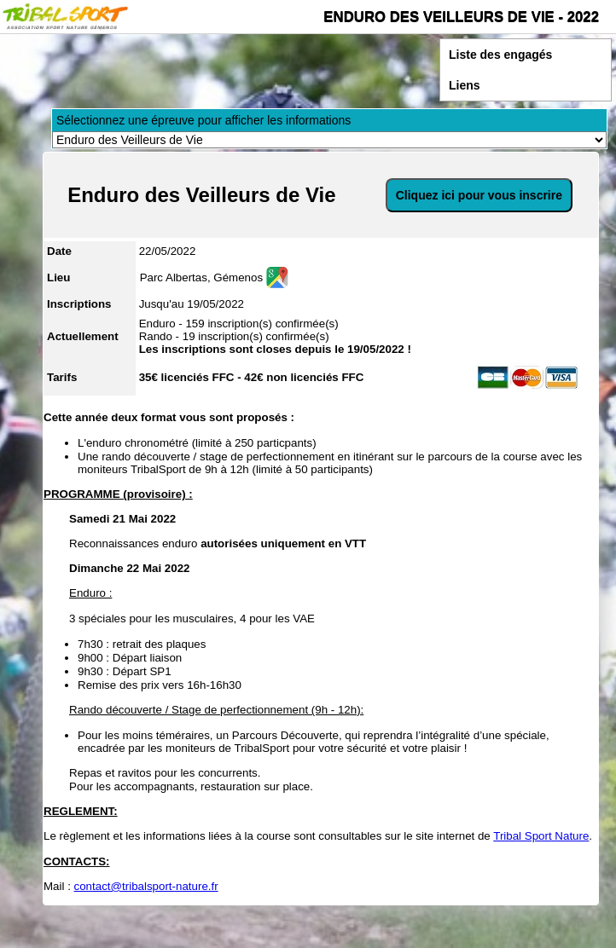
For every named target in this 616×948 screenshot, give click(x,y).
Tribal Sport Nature (541, 836)
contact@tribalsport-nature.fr (146, 886)
